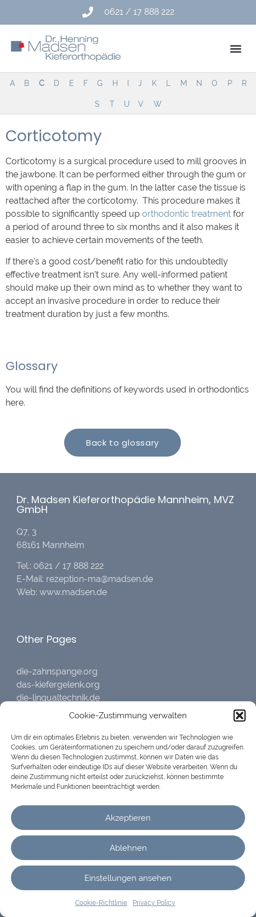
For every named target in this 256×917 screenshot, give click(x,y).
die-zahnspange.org (57, 671)
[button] (239, 715)
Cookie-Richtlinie (101, 903)
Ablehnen (128, 848)
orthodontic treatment (186, 214)
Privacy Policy (154, 903)
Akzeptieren (128, 818)
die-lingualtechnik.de (58, 698)
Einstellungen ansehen (128, 878)
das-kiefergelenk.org (58, 684)
